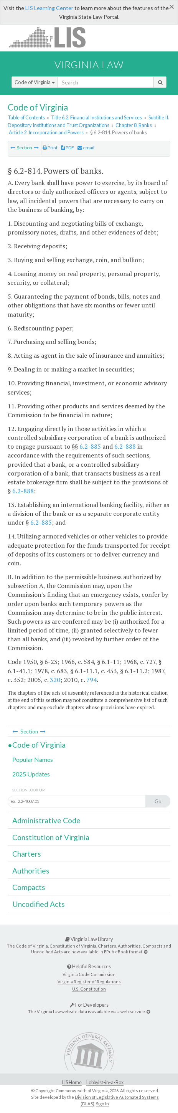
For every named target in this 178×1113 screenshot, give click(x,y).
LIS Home (72, 1082)
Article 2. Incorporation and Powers (46, 132)
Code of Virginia (35, 82)
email (85, 147)
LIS (51, 37)
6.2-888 (125, 446)
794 (91, 679)
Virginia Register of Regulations (89, 981)
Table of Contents (26, 117)
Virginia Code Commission (89, 974)
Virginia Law (89, 64)
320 (55, 679)
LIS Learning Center (49, 8)
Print (50, 147)
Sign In (102, 1103)
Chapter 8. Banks (133, 125)
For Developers (89, 1005)
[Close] (172, 7)
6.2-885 (90, 446)
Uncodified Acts (38, 904)
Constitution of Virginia (50, 837)
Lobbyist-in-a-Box (105, 1082)
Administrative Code (46, 820)
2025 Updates (31, 774)
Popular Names (32, 759)
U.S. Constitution (89, 988)
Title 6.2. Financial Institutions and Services (96, 117)
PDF (67, 147)
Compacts (28, 887)
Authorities (30, 870)
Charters (26, 853)
